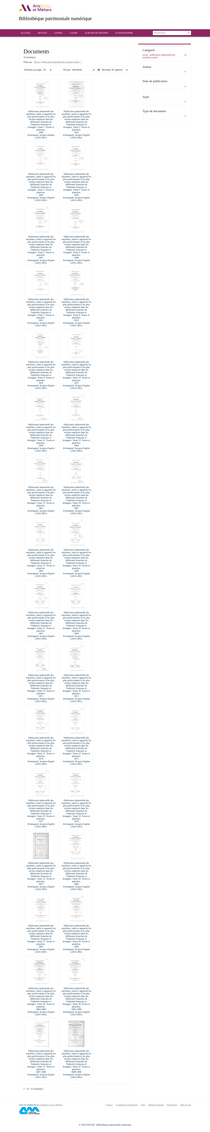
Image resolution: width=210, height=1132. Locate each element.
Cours (73, 33)
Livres (58, 33)
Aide (143, 1105)
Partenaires (172, 1105)
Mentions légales (156, 1105)
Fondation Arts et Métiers (51, 1105)
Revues (42, 33)
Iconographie (124, 33)
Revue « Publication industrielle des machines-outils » (58, 62)
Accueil (25, 33)
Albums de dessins (96, 33)
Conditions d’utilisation (127, 1105)
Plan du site (185, 1105)
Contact (109, 1105)
